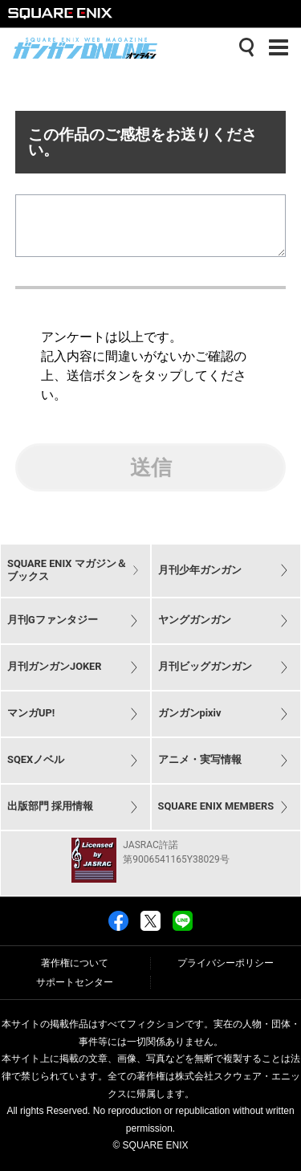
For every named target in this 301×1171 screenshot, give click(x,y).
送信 (151, 480)
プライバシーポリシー (225, 963)
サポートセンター (74, 982)
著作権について (74, 963)
